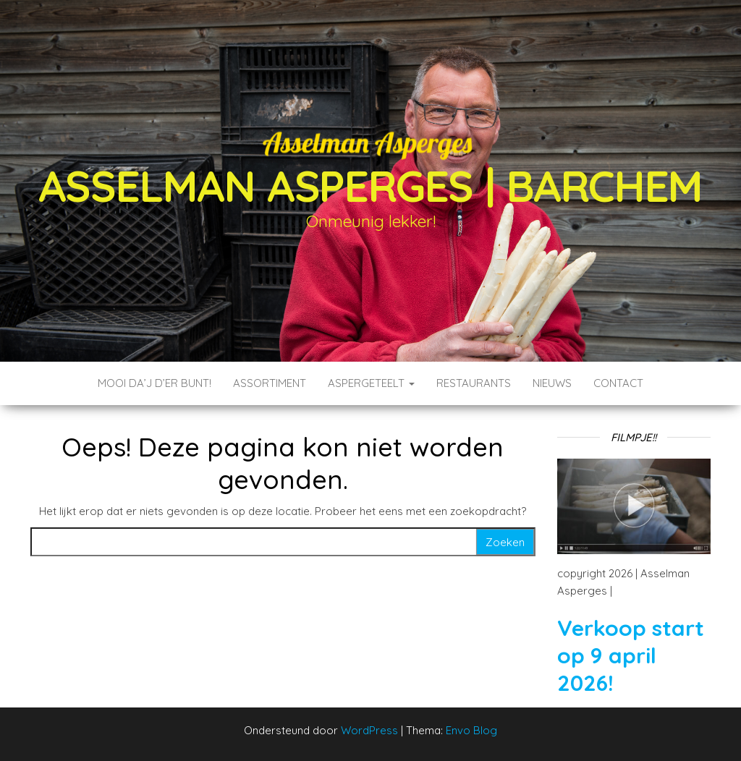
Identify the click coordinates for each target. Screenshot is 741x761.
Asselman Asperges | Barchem (370, 185)
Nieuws (552, 383)
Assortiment (269, 383)
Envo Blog (471, 730)
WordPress (369, 730)
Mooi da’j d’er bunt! (154, 383)
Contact (618, 383)
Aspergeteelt (371, 383)
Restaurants (473, 383)
